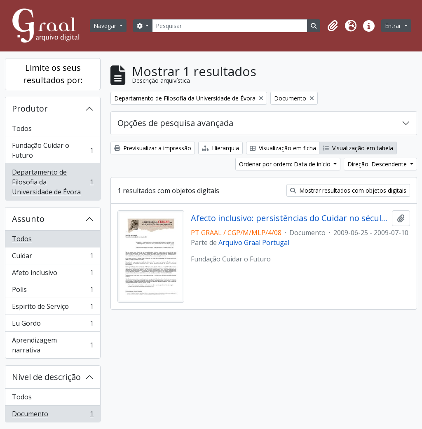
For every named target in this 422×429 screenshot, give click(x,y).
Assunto (28, 218)
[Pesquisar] (229, 25)
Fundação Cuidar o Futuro (53, 150)
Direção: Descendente (377, 164)
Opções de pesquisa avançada (175, 122)
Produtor (30, 108)
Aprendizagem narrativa (53, 345)
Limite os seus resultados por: (53, 74)
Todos (22, 128)
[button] (333, 26)
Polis (53, 291)
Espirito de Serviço (53, 308)
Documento (53, 415)
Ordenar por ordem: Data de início (285, 164)
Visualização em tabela (358, 148)
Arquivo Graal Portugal (253, 242)
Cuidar (53, 257)
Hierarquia (220, 148)
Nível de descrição (46, 376)
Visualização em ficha (283, 148)
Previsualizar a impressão (152, 148)
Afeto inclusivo (53, 274)
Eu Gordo (53, 325)
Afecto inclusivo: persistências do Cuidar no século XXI (290, 218)
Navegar (106, 26)
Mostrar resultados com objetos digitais (348, 190)
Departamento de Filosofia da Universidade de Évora (53, 182)
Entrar (394, 26)
